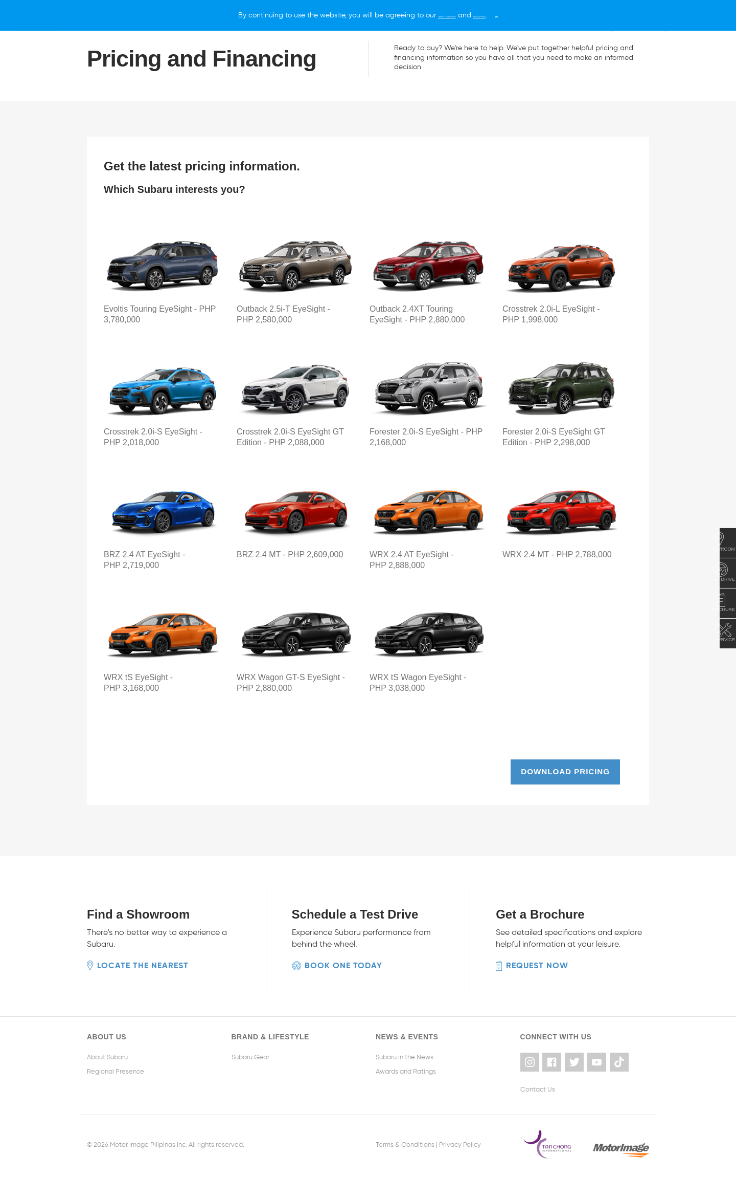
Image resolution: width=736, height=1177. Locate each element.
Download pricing (563, 769)
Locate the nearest (143, 961)
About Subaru (107, 1053)
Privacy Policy (460, 1138)
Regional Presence (115, 1068)
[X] (534, 15)
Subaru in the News (404, 1053)
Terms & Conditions (405, 1138)
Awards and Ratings (406, 1068)
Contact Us (537, 1082)
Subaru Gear (250, 1053)
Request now (537, 961)
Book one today (343, 961)
